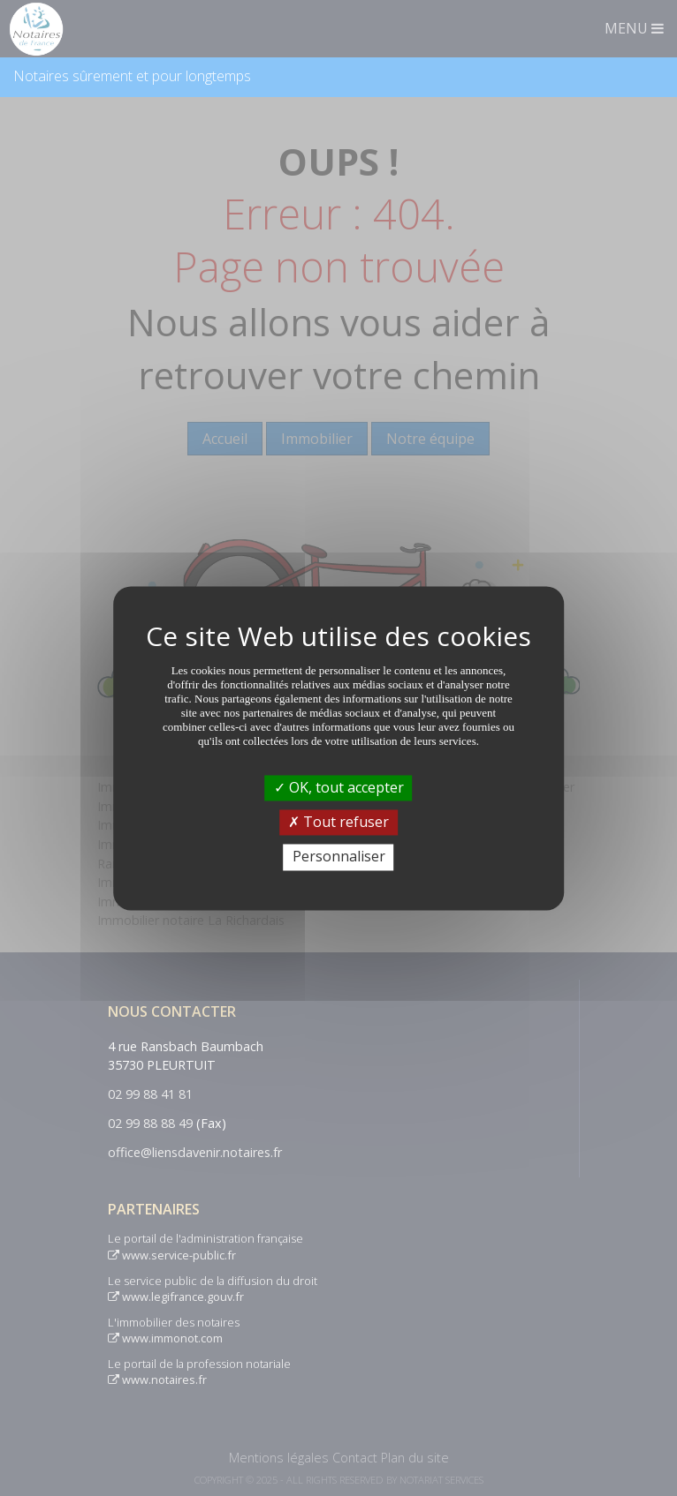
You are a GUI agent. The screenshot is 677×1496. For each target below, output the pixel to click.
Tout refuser (338, 822)
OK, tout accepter (339, 787)
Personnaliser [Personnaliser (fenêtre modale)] (339, 857)
